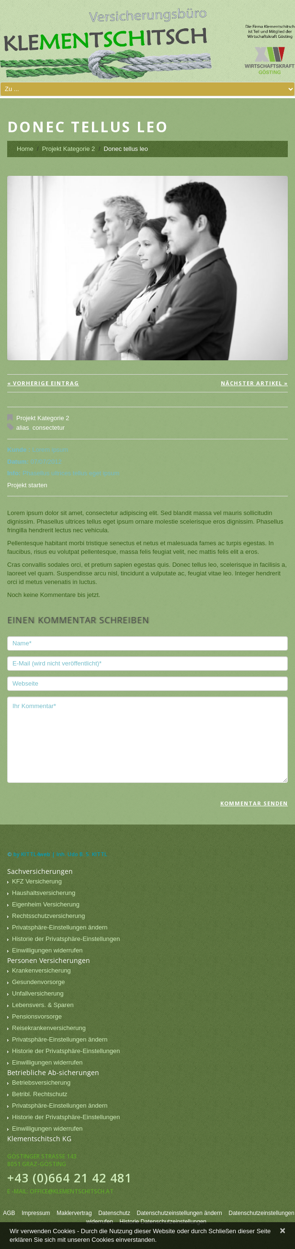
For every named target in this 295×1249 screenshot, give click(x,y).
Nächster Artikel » (254, 383)
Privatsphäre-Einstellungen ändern (59, 927)
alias (22, 427)
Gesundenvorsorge (38, 981)
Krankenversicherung (41, 970)
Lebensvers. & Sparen (43, 1004)
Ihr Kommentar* (147, 740)
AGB (9, 1213)
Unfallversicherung (38, 993)
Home (25, 148)
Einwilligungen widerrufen (47, 950)
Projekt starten (27, 485)
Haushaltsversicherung (43, 892)
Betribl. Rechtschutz (40, 1094)
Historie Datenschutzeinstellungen (163, 1221)
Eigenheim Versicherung (45, 904)
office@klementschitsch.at (71, 1191)
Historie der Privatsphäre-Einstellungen (66, 938)
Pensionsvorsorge (37, 1016)
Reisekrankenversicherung (49, 1027)
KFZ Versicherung (37, 881)
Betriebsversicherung (41, 1082)
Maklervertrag (74, 1213)
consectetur (49, 427)
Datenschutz (114, 1213)
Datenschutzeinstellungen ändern (179, 1213)
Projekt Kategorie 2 (68, 148)
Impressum (36, 1213)
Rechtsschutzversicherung (48, 915)
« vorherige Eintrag (43, 383)
